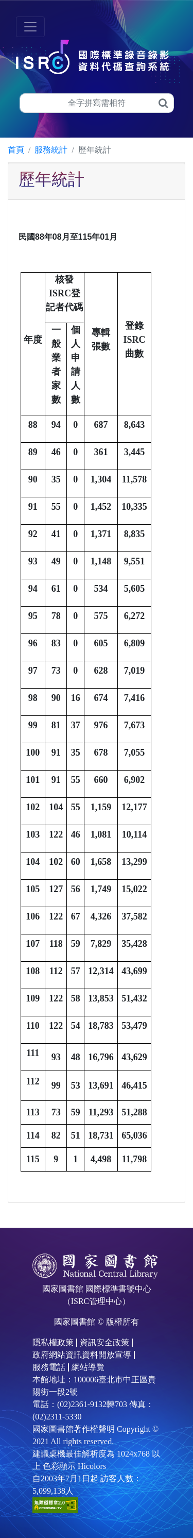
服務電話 (48, 1367)
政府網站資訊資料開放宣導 (81, 1354)
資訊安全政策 (104, 1342)
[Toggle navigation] (30, 26)
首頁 (16, 149)
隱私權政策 (53, 1342)
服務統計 (50, 149)
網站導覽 (88, 1367)
